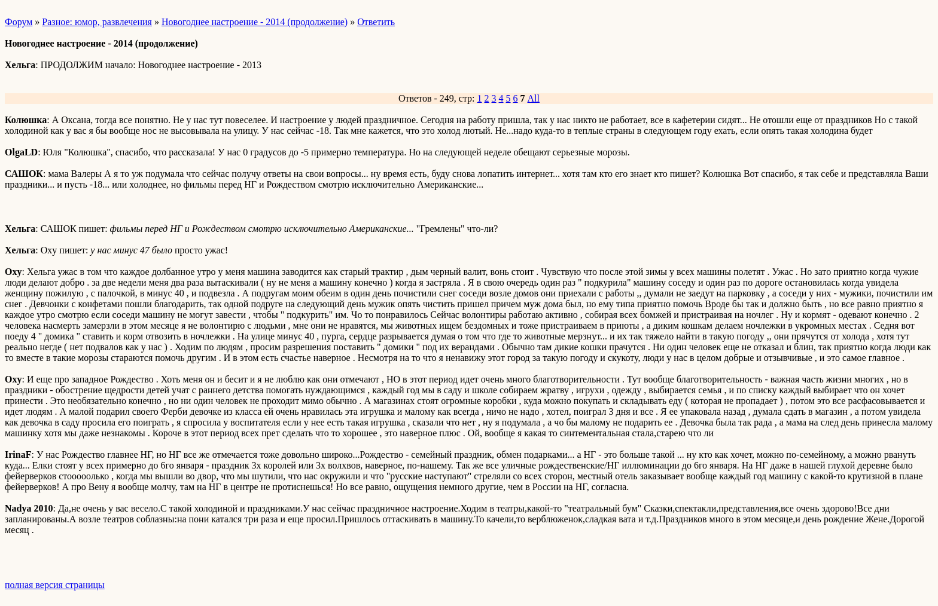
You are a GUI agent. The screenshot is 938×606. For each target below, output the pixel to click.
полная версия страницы (55, 585)
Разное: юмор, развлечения (97, 22)
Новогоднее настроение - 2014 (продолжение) (255, 22)
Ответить (376, 22)
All (534, 98)
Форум (18, 22)
